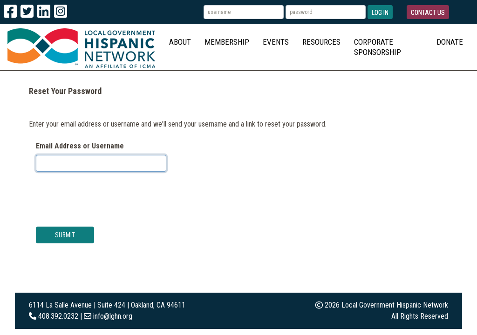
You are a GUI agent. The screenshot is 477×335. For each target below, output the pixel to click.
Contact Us (428, 12)
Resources (321, 42)
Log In (380, 12)
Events (276, 42)
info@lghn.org (112, 316)
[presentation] (106, 197)
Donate (449, 42)
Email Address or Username (80, 145)
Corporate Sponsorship (377, 47)
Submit (65, 235)
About (180, 42)
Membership (226, 42)
